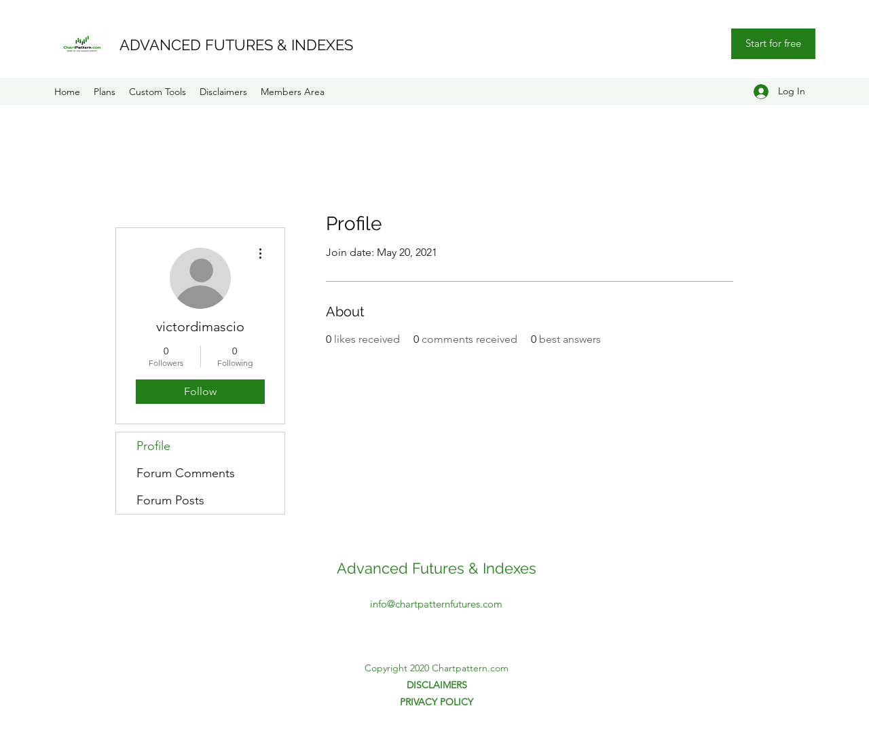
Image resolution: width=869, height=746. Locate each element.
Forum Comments (185, 473)
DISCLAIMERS (437, 685)
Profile (153, 446)
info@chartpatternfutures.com (436, 603)
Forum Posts (170, 500)
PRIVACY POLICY (436, 702)
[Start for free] (773, 44)
